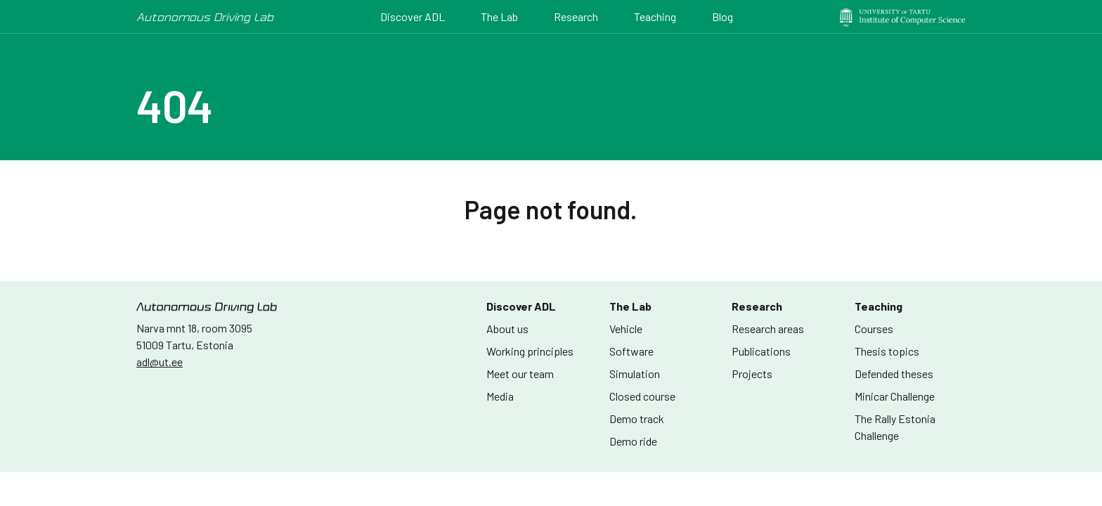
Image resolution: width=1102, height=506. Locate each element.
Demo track (636, 418)
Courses (874, 328)
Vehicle (625, 328)
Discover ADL (412, 16)
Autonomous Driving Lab (204, 17)
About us (507, 328)
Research (576, 16)
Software (631, 351)
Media (500, 396)
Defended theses (894, 373)
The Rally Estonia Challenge (895, 427)
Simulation (634, 373)
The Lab (499, 16)
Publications (761, 351)
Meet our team (520, 373)
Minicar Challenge (895, 396)
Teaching (655, 16)
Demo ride (633, 441)
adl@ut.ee (159, 361)
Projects (752, 373)
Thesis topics (887, 351)
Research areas (768, 328)
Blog (722, 16)
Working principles (529, 351)
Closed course (642, 396)
